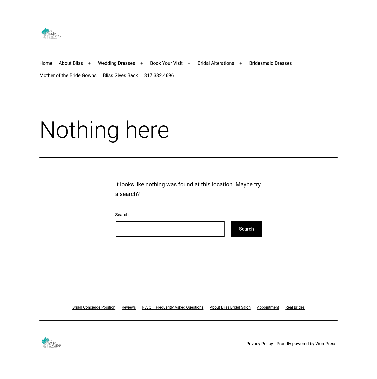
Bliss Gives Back (120, 75)
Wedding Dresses (116, 63)
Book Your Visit (166, 63)
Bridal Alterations (216, 63)
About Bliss (71, 63)
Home (45, 63)
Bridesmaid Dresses (270, 63)
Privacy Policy (259, 343)
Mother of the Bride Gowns (68, 75)
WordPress (325, 343)
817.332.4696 (159, 75)
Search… (123, 214)
